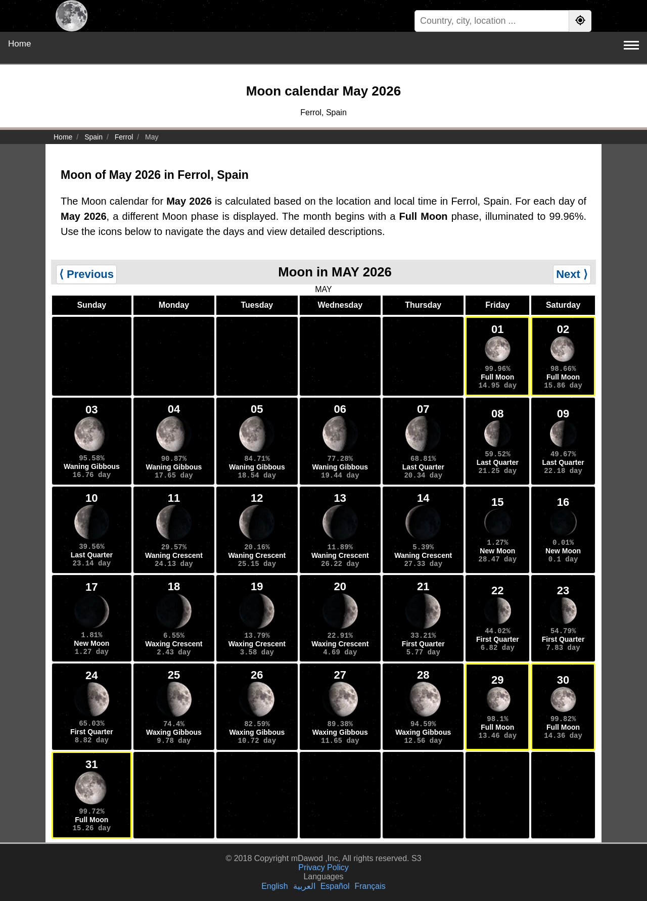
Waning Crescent (174, 555)
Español (335, 886)
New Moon (497, 551)
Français (369, 886)
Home (19, 44)
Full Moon (497, 377)
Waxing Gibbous (174, 732)
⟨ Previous (86, 274)
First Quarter (423, 644)
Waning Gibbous (92, 466)
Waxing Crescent (173, 644)
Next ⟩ (572, 274)
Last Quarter (423, 467)
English (274, 886)
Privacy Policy (323, 867)
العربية (304, 886)
